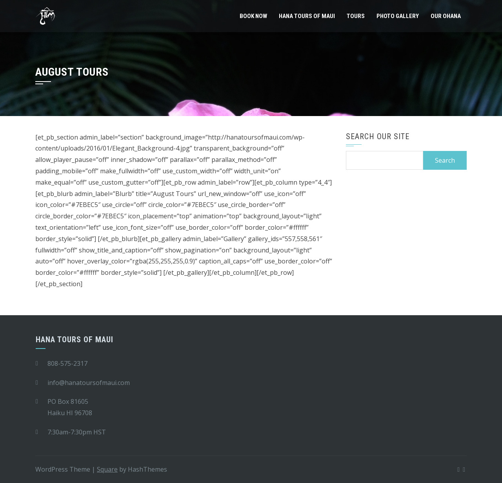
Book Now (253, 16)
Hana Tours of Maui (307, 16)
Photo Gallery (397, 16)
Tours (356, 16)
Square (107, 469)
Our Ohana (446, 16)
